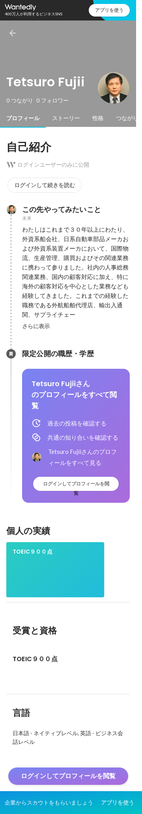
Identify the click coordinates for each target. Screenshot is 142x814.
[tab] (23, 118)
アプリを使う (109, 10)
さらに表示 (36, 326)
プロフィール (22, 118)
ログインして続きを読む (44, 185)
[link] (55, 569)
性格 (97, 118)
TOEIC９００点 (32, 552)
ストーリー (66, 118)
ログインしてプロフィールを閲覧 (76, 485)
